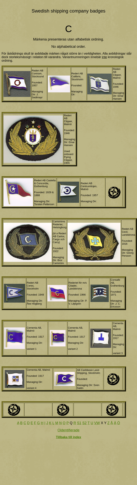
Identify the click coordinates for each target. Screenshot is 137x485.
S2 (84, 423)
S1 (79, 423)
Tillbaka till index (68, 437)
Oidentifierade (68, 430)
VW (97, 423)
